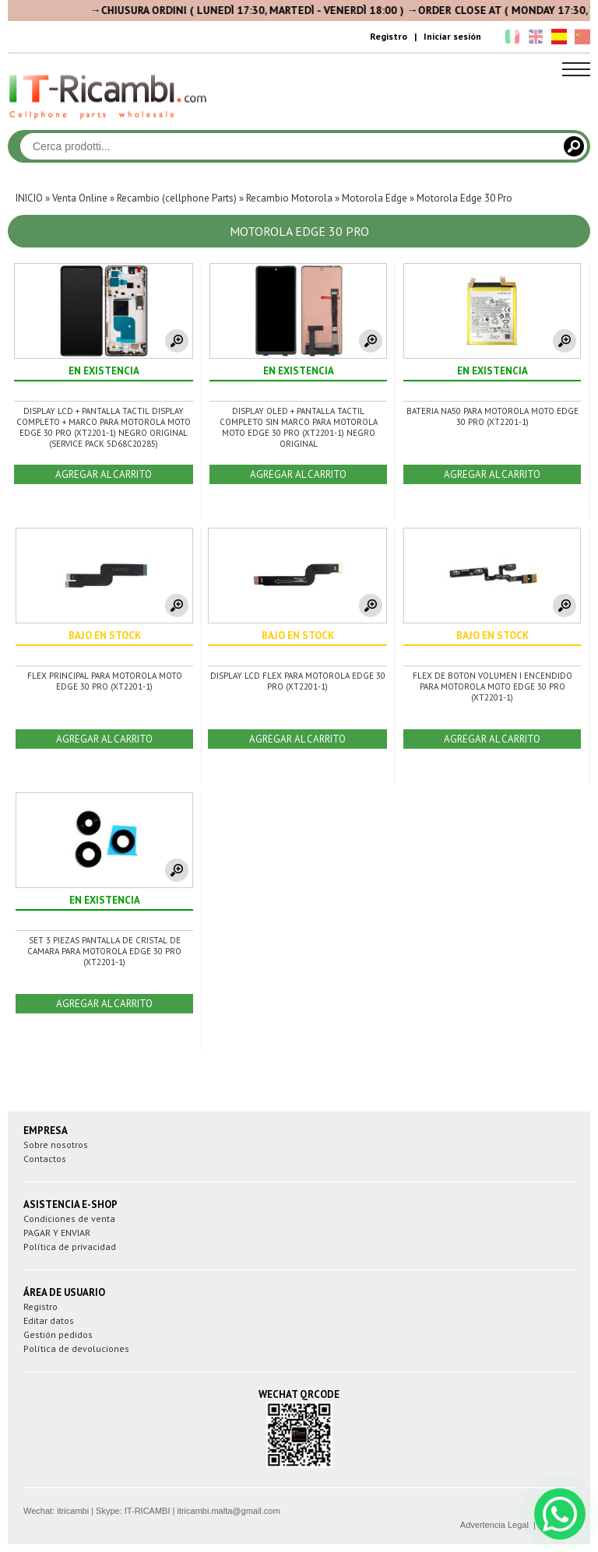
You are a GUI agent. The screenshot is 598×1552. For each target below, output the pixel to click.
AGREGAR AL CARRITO (103, 474)
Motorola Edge (374, 198)
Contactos (44, 1158)
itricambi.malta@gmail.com (228, 1510)
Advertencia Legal (494, 1524)
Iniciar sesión (452, 36)
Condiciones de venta (69, 1218)
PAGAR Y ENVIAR (56, 1232)
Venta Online (79, 198)
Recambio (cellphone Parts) (177, 198)
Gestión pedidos (58, 1334)
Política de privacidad (69, 1246)
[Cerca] (574, 146)
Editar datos (48, 1320)
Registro (388, 36)
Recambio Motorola (289, 198)
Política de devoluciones (76, 1348)
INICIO (29, 198)
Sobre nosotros (55, 1144)
